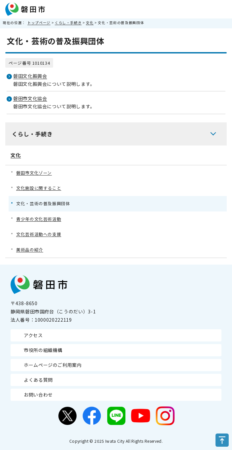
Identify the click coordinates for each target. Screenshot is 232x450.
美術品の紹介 (29, 249)
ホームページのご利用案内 (53, 365)
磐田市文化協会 (30, 98)
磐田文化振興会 (30, 76)
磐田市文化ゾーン (34, 173)
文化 (89, 22)
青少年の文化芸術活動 (38, 219)
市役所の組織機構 (43, 350)
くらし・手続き (68, 22)
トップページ (38, 22)
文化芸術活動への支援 (38, 234)
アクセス (33, 335)
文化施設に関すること (38, 188)
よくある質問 (38, 379)
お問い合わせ (38, 394)
